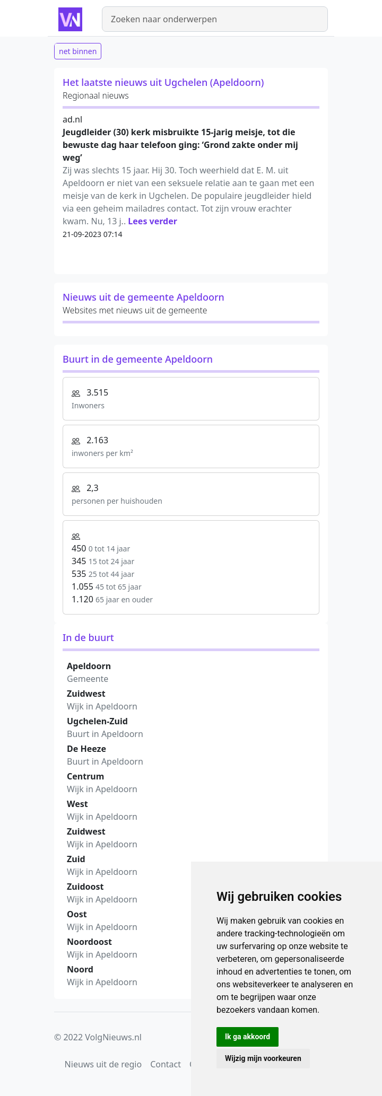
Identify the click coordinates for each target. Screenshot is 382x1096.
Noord (80, 969)
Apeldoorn (89, 666)
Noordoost (89, 942)
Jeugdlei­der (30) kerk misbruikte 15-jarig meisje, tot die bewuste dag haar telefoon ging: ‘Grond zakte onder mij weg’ (180, 144)
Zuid (76, 859)
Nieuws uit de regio (103, 1064)
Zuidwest (86, 693)
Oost (77, 914)
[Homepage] (72, 18)
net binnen (78, 51)
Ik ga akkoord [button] (247, 1036)
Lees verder (152, 221)
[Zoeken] (215, 19)
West (77, 804)
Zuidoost (85, 886)
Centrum (85, 776)
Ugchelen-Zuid (97, 721)
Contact (165, 1064)
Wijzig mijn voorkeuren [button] (263, 1058)
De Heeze (86, 749)
